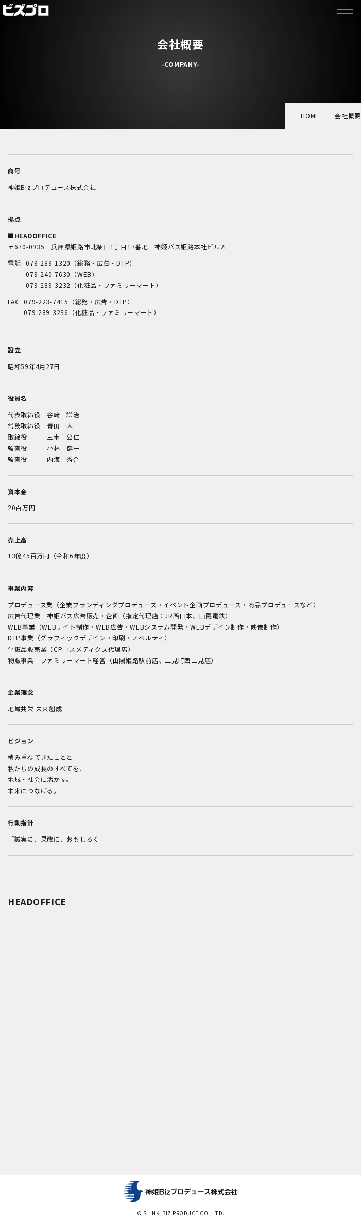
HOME (310, 115)
